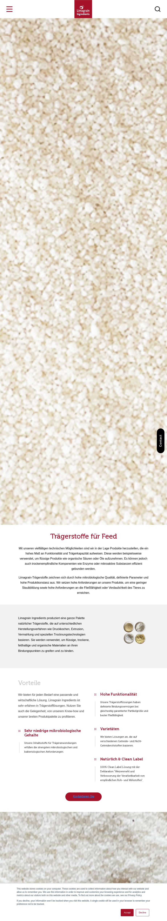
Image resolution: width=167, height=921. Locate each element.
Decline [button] (142, 912)
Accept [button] (127, 912)
